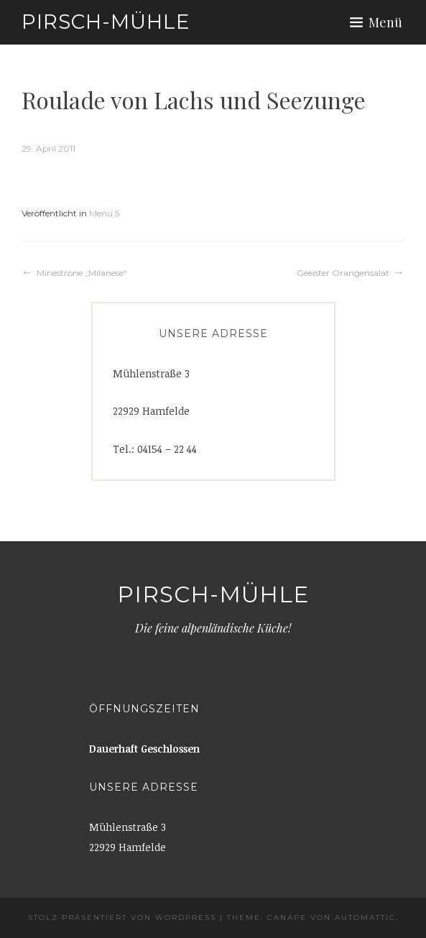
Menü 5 (104, 213)
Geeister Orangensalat (343, 272)
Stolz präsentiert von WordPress (122, 917)
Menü (385, 22)
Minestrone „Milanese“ (82, 272)
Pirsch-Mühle (106, 21)
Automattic (365, 917)
